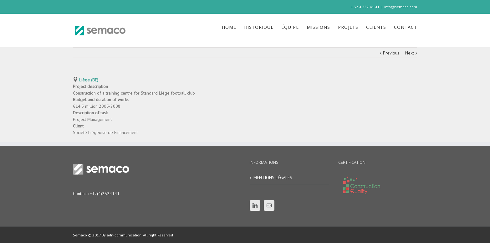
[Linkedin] (255, 205)
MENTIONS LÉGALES (272, 177)
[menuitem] (233, 27)
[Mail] (269, 205)
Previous (391, 53)
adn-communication (123, 235)
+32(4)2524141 (105, 193)
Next (409, 53)
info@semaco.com (400, 6)
